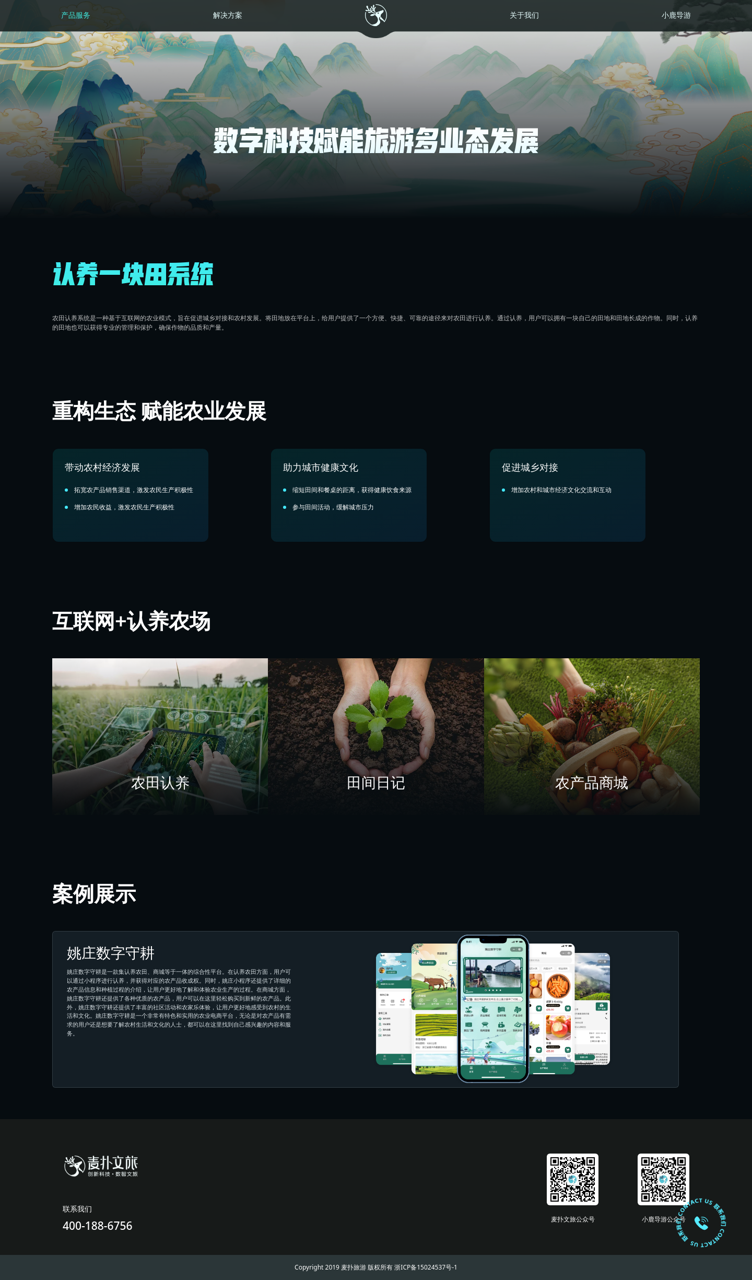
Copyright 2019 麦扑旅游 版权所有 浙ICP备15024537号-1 (376, 1267)
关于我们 (524, 15)
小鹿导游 (676, 15)
